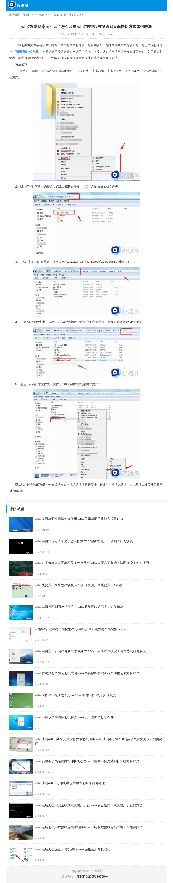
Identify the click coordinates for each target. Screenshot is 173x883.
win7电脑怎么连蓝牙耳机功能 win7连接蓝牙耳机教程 (72, 849)
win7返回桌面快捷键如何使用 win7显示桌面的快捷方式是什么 (79, 519)
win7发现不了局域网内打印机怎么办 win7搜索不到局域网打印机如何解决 (87, 761)
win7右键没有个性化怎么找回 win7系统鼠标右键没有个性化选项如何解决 (87, 673)
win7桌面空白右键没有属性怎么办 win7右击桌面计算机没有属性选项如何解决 (90, 651)
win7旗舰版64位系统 (24, 51)
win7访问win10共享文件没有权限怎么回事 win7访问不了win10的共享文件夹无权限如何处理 (98, 741)
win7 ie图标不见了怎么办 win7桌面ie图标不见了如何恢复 (75, 695)
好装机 (26, 14)
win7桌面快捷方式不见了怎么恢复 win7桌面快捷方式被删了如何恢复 (84, 541)
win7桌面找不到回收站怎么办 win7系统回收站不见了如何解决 (79, 607)
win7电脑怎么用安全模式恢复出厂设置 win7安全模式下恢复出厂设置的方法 (89, 805)
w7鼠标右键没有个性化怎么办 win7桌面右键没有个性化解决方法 (81, 629)
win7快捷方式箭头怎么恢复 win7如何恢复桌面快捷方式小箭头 (79, 585)
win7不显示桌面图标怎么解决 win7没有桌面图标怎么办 (74, 717)
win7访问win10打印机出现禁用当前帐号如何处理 (70, 783)
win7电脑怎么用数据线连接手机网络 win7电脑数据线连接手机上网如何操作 (89, 827)
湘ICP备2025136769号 (92, 876)
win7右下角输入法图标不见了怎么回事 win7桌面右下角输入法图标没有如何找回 (92, 563)
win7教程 (39, 14)
